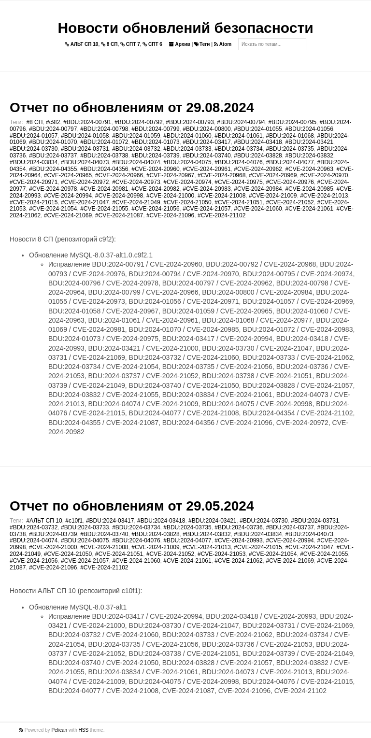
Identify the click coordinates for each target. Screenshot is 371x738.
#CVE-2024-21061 (309, 208)
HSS (84, 730)
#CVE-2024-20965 (68, 175)
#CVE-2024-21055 (104, 208)
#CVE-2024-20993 (238, 540)
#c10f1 (74, 520)
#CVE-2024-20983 (206, 188)
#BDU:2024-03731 (85, 148)
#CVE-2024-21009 (273, 195)
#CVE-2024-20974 (187, 182)
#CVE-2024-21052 (290, 202)
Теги (202, 44)
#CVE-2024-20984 (258, 188)
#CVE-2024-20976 (290, 182)
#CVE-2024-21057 (206, 208)
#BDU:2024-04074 (136, 162)
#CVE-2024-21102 (221, 215)
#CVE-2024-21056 (155, 208)
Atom (222, 44)
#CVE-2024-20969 (273, 175)
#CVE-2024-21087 (119, 215)
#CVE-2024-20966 (119, 175)
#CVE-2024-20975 (238, 182)
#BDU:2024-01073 (155, 142)
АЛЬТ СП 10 (82, 44)
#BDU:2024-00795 (292, 122)
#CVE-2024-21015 (33, 202)
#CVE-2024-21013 (324, 195)
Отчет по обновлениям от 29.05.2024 (132, 505)
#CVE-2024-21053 (221, 554)
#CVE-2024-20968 (221, 175)
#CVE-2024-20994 (68, 195)
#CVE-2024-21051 (238, 202)
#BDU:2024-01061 (238, 135)
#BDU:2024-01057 (33, 135)
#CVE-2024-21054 (53, 208)
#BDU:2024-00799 (155, 129)
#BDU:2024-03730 (33, 148)
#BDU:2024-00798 (104, 129)
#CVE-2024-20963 (309, 169)
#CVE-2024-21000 (170, 195)
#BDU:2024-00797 (53, 129)
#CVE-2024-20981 (104, 188)
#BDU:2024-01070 (53, 142)
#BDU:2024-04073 (85, 162)
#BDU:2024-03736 (238, 527)
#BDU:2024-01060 (187, 135)
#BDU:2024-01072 (104, 142)
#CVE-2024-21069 (68, 215)
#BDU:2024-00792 (138, 122)
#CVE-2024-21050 (187, 202)
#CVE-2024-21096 (170, 215)
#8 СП (34, 122)
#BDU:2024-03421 (309, 142)
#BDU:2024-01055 (258, 129)
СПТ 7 (130, 44)
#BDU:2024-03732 (136, 148)
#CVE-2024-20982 (155, 188)
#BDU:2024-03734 (238, 148)
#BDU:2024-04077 (290, 162)
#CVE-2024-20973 (136, 182)
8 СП (109, 44)
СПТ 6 (152, 44)
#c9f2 (53, 122)
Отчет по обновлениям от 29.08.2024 (132, 107)
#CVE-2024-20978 (53, 188)
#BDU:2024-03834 (33, 162)
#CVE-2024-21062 (238, 560)
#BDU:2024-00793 (190, 122)
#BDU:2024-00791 (87, 122)
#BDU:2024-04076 (238, 162)
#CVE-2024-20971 (33, 182)
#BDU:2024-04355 (53, 169)
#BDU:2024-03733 (187, 148)
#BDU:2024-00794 (241, 122)
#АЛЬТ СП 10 (44, 520)
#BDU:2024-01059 (136, 135)
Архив (179, 44)
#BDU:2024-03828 (258, 155)
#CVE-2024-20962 (258, 169)
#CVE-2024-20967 (170, 175)
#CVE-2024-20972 (85, 182)
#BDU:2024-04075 (187, 162)
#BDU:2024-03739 (155, 155)
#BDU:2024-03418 (258, 142)
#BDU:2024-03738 (104, 155)
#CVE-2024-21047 (85, 202)
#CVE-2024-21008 (221, 195)
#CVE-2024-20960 (155, 169)
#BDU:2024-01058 (85, 135)
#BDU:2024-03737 (53, 155)
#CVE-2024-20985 (309, 188)
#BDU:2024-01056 (309, 129)
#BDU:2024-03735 (290, 148)
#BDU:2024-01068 (290, 135)
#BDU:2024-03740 (206, 155)
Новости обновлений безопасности (185, 28)
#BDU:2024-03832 (309, 155)
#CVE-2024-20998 (119, 195)
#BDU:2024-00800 (206, 129)
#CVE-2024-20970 (324, 175)
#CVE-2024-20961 (206, 169)
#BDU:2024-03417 (206, 142)
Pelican (59, 730)
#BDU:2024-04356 (104, 169)
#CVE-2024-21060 (258, 208)
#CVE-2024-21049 (136, 202)
